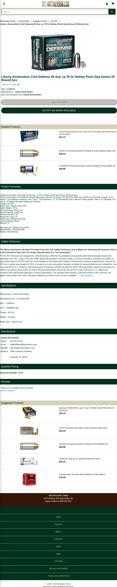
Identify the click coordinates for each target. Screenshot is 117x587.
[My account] (107, 4)
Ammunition (24, 21)
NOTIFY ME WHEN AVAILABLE (59, 110)
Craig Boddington (86, 276)
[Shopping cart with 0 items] (113, 4)
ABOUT (58, 532)
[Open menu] (4, 4)
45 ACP (54, 21)
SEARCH (58, 524)
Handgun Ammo (40, 21)
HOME (58, 517)
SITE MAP (58, 561)
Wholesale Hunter (8, 21)
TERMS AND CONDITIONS (58, 576)
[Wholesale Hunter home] (55, 4)
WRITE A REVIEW (8, 391)
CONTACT (58, 539)
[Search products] (55, 11)
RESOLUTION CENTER (58, 569)
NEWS (58, 546)
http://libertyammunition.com (22, 348)
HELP (58, 554)
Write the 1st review (10, 84)
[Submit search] (111, 11)
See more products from (21, 95)
